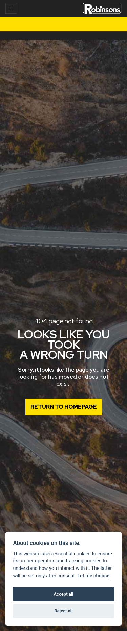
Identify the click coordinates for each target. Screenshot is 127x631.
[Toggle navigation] (11, 8)
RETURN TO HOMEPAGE (63, 406)
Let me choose (93, 576)
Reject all (63, 610)
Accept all (63, 594)
